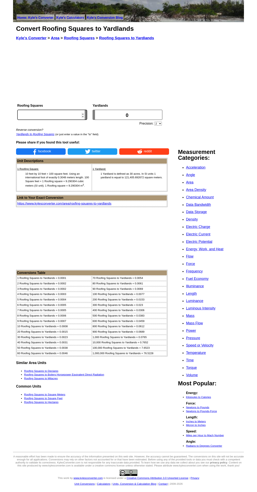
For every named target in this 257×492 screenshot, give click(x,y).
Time (190, 360)
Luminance (194, 301)
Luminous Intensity (200, 308)
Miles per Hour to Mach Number (205, 435)
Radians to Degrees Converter (204, 445)
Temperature (196, 353)
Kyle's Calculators (70, 17)
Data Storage (196, 212)
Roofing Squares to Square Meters (44, 394)
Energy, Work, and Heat (204, 249)
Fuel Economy (197, 279)
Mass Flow (194, 323)
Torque (191, 368)
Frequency (194, 271)
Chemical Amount (200, 197)
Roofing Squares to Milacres (41, 378)
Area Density (196, 190)
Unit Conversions (84, 483)
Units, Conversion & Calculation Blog (134, 483)
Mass (190, 316)
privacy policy (218, 462)
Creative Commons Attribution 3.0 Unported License (157, 478)
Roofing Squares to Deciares (41, 370)
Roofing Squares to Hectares (41, 402)
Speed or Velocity (199, 345)
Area (189, 182)
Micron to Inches (196, 425)
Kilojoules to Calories (198, 397)
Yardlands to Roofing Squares (35, 134)
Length (191, 294)
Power (191, 331)
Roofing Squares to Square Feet (43, 398)
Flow (189, 256)
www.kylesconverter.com (88, 478)
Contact (163, 483)
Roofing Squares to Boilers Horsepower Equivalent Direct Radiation (64, 374)
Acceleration (195, 167)
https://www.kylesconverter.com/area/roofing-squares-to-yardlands (64, 203)
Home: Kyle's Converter (35, 17)
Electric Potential (199, 242)
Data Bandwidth (198, 205)
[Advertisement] (92, 72)
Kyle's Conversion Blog (105, 17)
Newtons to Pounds (197, 407)
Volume (192, 375)
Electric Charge (198, 227)
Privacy (195, 478)
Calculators (103, 483)
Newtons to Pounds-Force (201, 411)
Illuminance (195, 286)
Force (190, 264)
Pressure (193, 338)
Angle (190, 175)
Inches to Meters (196, 421)
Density (192, 219)
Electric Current (198, 234)
